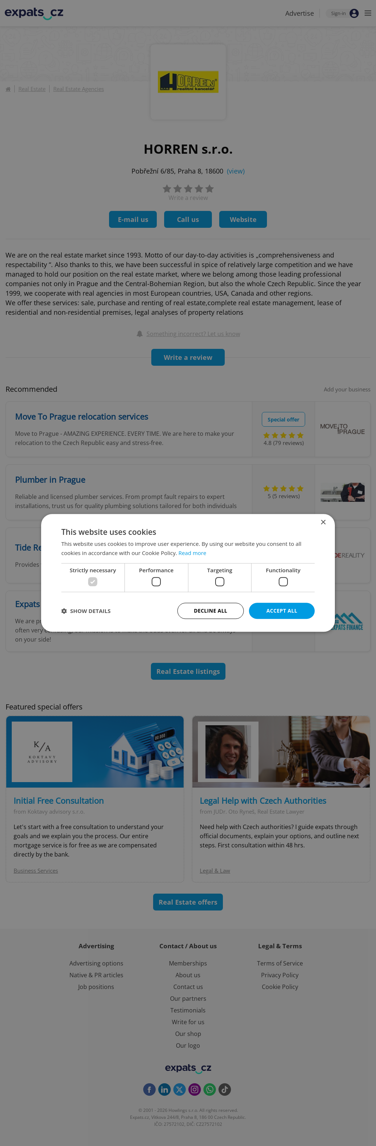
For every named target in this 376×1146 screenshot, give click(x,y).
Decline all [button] (210, 610)
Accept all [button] (281, 610)
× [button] (323, 522)
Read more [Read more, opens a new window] (192, 552)
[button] (86, 611)
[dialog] (188, 573)
